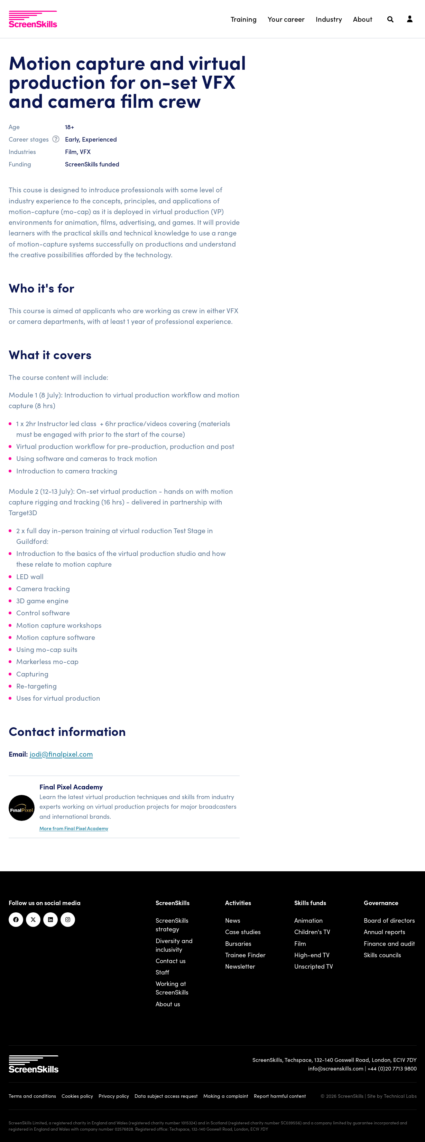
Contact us (171, 960)
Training (244, 18)
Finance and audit (389, 943)
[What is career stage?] (55, 140)
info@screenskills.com (335, 1068)
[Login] (410, 19)
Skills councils (382, 954)
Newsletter (240, 966)
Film (300, 943)
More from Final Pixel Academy (73, 828)
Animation (308, 920)
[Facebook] (16, 919)
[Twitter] (33, 919)
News (232, 920)
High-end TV (312, 954)
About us (168, 1003)
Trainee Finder (245, 954)
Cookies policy (77, 1095)
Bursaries (238, 943)
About (362, 18)
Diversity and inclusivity (174, 944)
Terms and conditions (32, 1095)
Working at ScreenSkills (172, 987)
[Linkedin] (50, 919)
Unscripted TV (313, 966)
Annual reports (384, 931)
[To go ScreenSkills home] (33, 19)
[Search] (390, 19)
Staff (162, 972)
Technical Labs (400, 1095)
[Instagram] (68, 919)
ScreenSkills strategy (172, 924)
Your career (286, 18)
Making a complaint (225, 1095)
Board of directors (389, 920)
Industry (329, 18)
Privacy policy (114, 1095)
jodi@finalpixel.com (61, 753)
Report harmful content (280, 1095)
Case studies (243, 931)
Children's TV (312, 931)
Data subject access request (166, 1095)
